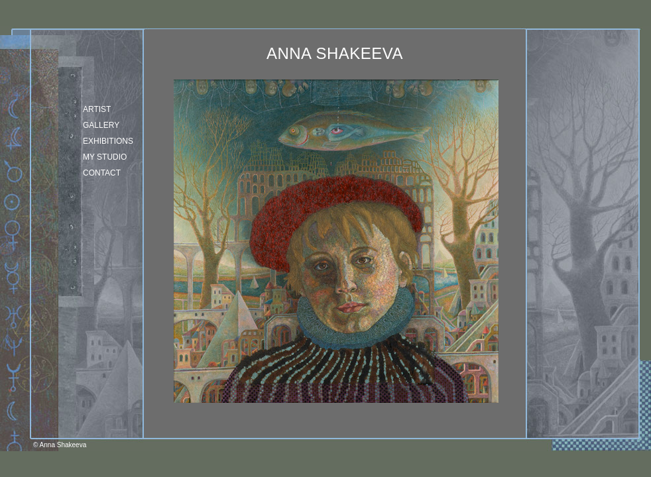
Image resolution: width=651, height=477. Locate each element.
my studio (105, 157)
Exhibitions (108, 141)
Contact (102, 173)
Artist (97, 109)
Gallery (101, 125)
